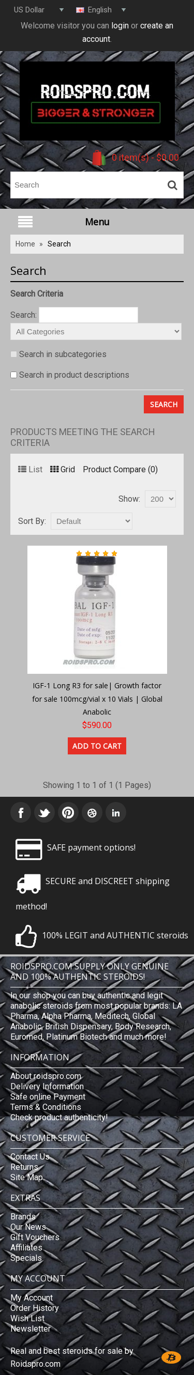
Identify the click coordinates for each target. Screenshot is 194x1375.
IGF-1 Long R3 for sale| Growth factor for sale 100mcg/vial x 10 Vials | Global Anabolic (97, 699)
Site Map (26, 1177)
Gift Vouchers (34, 1237)
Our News (28, 1227)
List (30, 469)
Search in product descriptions (74, 375)
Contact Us (30, 1157)
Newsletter (30, 1329)
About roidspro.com (45, 1076)
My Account (31, 1298)
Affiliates (26, 1248)
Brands (23, 1217)
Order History (34, 1308)
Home (25, 244)
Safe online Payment (47, 1097)
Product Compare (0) (120, 469)
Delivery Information (47, 1086)
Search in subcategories (63, 354)
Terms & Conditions (45, 1107)
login (120, 25)
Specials (26, 1258)
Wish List (27, 1318)
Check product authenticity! (59, 1117)
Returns (24, 1167)
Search (59, 244)
